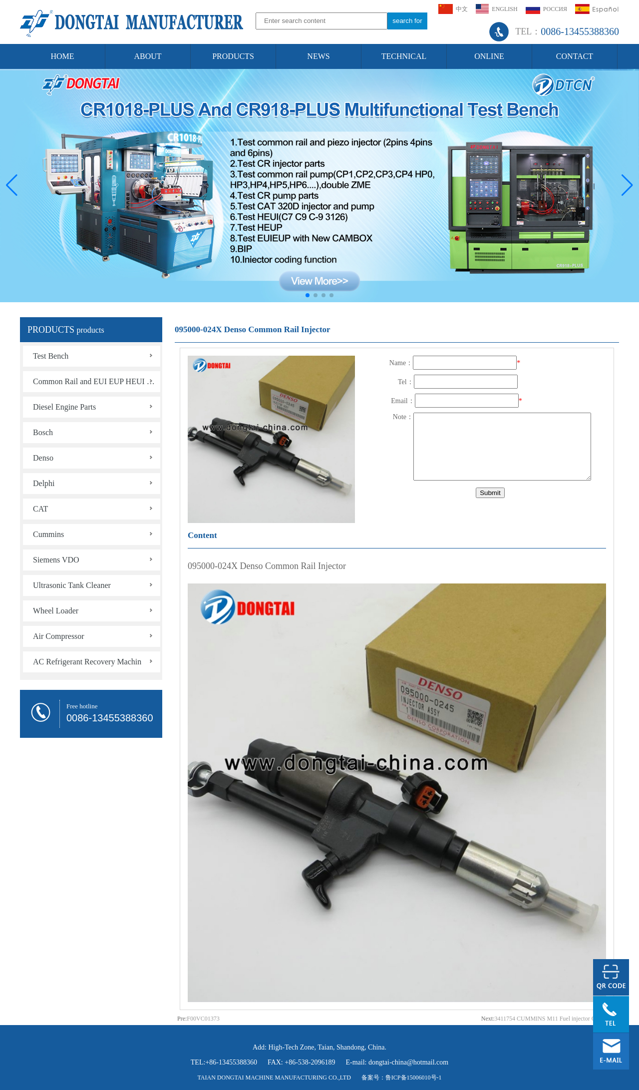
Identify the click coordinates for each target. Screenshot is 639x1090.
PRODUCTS (233, 56)
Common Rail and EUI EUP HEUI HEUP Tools (96, 381)
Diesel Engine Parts (64, 407)
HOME (62, 56)
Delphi (44, 483)
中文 (453, 9)
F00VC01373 (203, 1018)
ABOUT (147, 56)
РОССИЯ (546, 9)
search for (407, 20)
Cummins (48, 534)
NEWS (318, 56)
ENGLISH (496, 8)
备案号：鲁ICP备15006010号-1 (401, 1077)
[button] (627, 185)
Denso (43, 458)
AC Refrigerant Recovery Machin (87, 661)
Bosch (43, 432)
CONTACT (574, 56)
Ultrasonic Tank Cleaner (72, 585)
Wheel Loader (55, 610)
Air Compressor (58, 636)
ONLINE (489, 56)
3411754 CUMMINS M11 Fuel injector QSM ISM (556, 1018)
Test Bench (50, 356)
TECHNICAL (404, 56)
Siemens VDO (56, 559)
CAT (40, 509)
